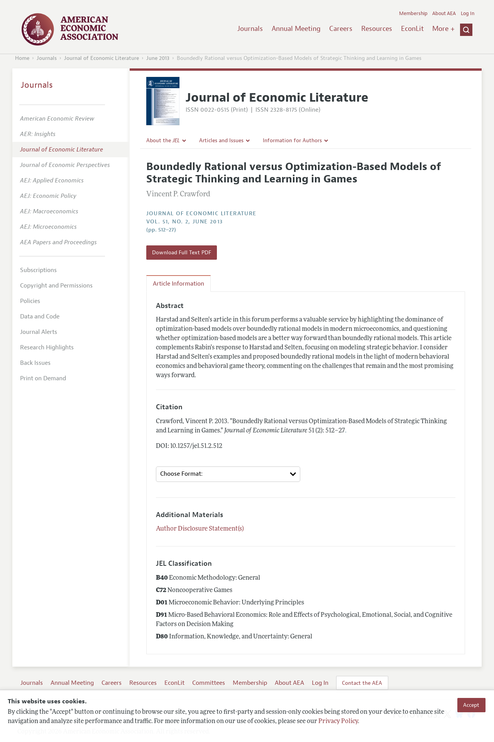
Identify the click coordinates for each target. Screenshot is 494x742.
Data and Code (39, 316)
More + (443, 28)
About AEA (444, 13)
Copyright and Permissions (56, 285)
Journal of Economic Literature (101, 58)
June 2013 (157, 58)
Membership (413, 13)
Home (22, 58)
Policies (30, 301)
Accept (471, 704)
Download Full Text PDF (181, 252)
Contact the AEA (362, 682)
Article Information (178, 284)
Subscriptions (38, 270)
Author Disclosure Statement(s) (200, 529)
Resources (376, 28)
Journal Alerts (38, 332)
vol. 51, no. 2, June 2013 (184, 221)
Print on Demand (43, 378)
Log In (467, 13)
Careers (340, 28)
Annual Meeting (296, 28)
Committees (208, 683)
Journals (250, 28)
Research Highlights (47, 347)
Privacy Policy (338, 721)
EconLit (412, 28)
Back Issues (35, 363)
